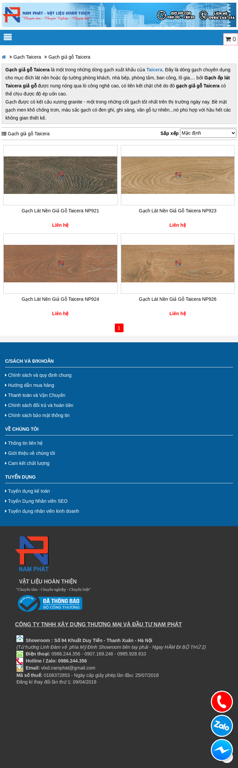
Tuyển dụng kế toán (27, 491)
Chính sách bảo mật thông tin (37, 415)
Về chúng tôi (22, 429)
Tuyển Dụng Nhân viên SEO (36, 501)
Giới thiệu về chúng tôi (30, 453)
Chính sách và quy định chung (38, 375)
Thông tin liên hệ (24, 443)
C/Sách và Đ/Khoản (29, 361)
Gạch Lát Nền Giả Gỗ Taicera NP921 (60, 210)
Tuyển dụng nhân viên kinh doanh (42, 511)
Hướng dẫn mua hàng (29, 385)
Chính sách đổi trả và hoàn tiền (39, 405)
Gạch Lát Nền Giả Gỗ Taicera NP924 (60, 299)
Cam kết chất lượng (27, 463)
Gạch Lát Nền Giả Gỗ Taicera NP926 (178, 299)
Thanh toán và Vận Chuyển (35, 395)
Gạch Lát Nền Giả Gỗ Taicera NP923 (178, 210)
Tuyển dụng (20, 477)
